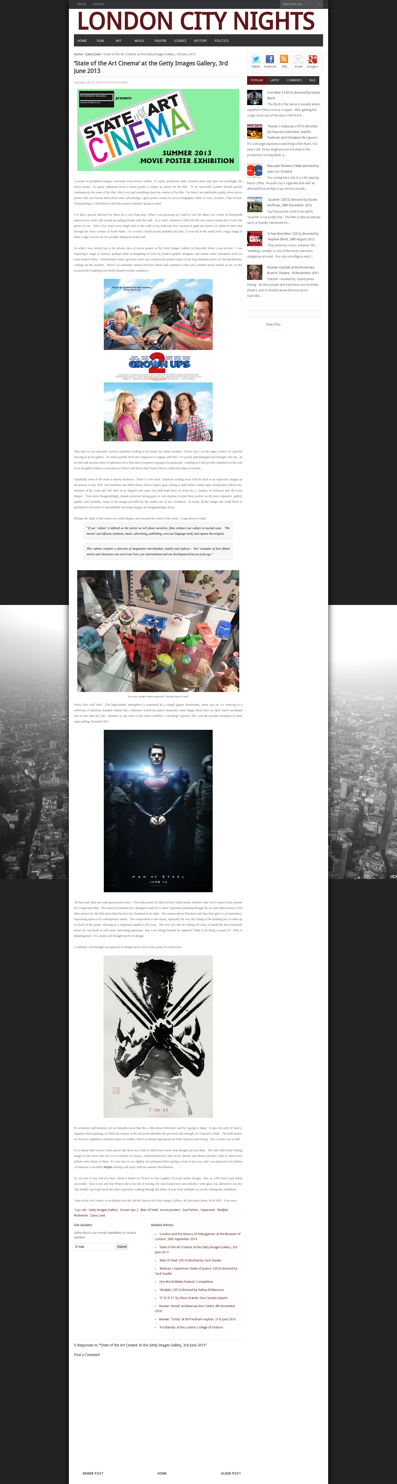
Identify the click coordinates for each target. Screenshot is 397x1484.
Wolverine (81, 1215)
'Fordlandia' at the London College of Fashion (191, 1327)
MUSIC (140, 41)
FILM (100, 41)
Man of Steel (149, 1210)
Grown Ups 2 (129, 1210)
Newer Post (93, 1473)
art (84, 1210)
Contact (98, 4)
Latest (275, 80)
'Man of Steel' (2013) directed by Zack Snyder (190, 1260)
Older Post (231, 1473)
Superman (208, 1210)
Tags (312, 80)
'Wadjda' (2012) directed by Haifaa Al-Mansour (191, 1290)
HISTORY (200, 41)
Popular (257, 80)
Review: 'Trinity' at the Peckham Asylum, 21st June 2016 (197, 1319)
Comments (294, 80)
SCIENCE (180, 41)
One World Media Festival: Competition (186, 1282)
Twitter (256, 66)
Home (78, 54)
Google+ (312, 66)
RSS (284, 66)
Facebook (270, 66)
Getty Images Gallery (103, 1210)
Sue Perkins (190, 1210)
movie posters (170, 1210)
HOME (82, 41)
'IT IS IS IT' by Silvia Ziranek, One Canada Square (193, 1298)
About (81, 4)
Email (298, 66)
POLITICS (222, 41)
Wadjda (107, 1167)
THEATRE (160, 41)
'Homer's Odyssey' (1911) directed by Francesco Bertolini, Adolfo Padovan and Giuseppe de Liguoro (292, 131)
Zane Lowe (92, 54)
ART (119, 41)
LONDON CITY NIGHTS (195, 21)
